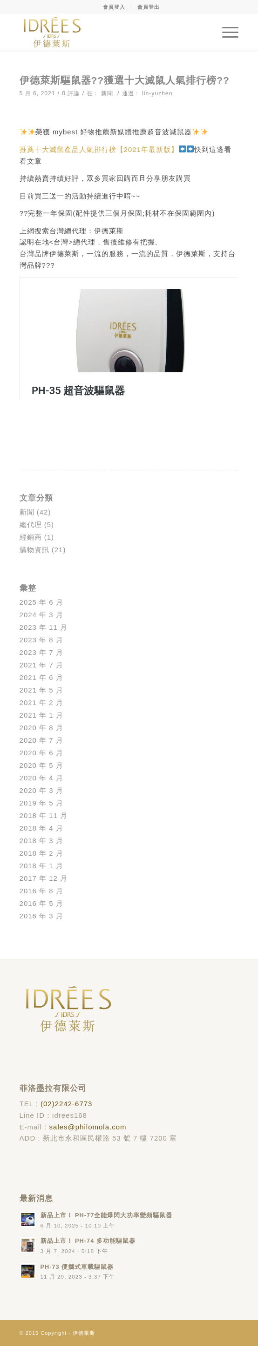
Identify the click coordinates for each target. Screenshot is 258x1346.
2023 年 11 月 (44, 627)
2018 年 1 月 (41, 866)
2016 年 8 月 (41, 891)
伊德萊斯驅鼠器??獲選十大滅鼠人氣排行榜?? (125, 80)
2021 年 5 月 (41, 690)
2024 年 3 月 (41, 615)
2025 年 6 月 (41, 602)
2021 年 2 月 (41, 702)
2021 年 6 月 (41, 677)
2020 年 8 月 (41, 728)
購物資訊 (34, 550)
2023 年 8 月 (41, 640)
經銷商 (31, 537)
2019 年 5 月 (41, 803)
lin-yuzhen (157, 93)
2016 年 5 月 (41, 903)
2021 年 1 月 (41, 715)
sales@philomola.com (88, 1127)
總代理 (31, 524)
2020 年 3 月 (41, 790)
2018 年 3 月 (41, 841)
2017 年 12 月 (44, 878)
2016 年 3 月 (41, 916)
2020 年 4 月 (41, 778)
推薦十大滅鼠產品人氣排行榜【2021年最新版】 (99, 149)
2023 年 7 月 (41, 652)
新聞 (107, 93)
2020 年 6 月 (41, 753)
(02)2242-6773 (66, 1104)
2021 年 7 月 (41, 665)
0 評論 (71, 93)
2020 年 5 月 (41, 765)
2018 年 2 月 (41, 853)
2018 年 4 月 (41, 828)
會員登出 (148, 7)
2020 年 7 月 (41, 740)
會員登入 (114, 7)
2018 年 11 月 (44, 815)
